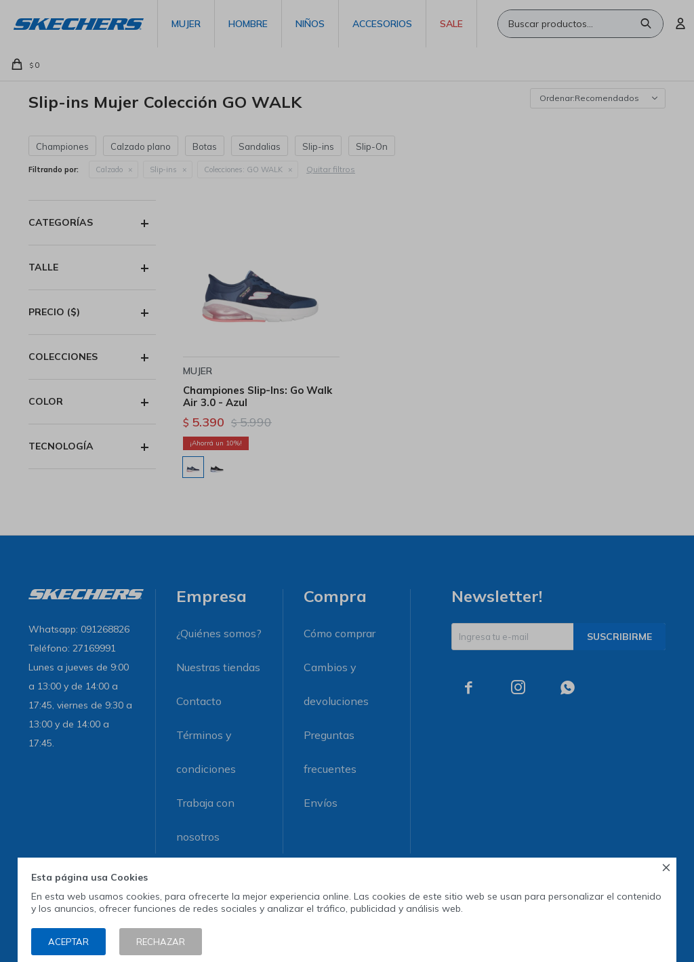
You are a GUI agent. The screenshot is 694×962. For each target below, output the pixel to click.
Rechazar (160, 941)
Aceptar (68, 941)
